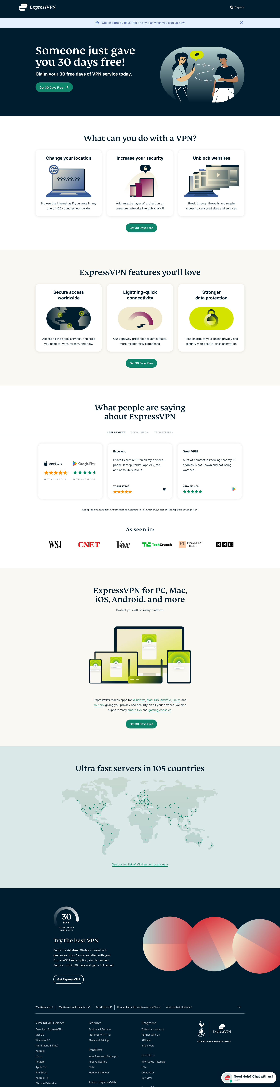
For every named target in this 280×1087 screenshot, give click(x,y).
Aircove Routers (98, 1068)
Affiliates (146, 1047)
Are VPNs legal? (104, 1014)
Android (165, 703)
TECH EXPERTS (163, 436)
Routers (40, 1068)
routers (99, 708)
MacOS (40, 1041)
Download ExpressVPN (49, 1036)
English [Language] (233, 7)
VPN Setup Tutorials (153, 1068)
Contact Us (147, 1079)
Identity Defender (99, 1079)
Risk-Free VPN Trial (100, 1041)
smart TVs (135, 713)
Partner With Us (150, 1041)
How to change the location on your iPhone (138, 1014)
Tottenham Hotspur (152, 1036)
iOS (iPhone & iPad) (47, 1052)
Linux (176, 703)
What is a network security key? (74, 1014)
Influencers (147, 1052)
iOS (156, 703)
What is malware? (44, 1014)
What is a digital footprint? (179, 1014)
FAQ (143, 1074)
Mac (149, 703)
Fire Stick (41, 1079)
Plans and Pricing (99, 1047)
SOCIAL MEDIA (140, 436)
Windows (139, 703)
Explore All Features (100, 1036)
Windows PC (43, 1047)
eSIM (91, 1074)
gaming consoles (159, 713)
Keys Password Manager (103, 1063)
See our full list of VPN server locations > (140, 869)
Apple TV (41, 1074)
